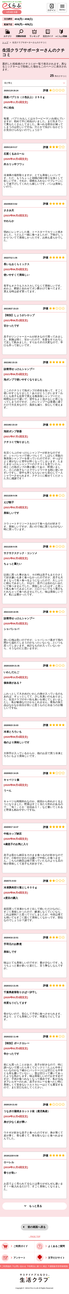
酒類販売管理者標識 (58, 1266)
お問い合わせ (20, 1266)
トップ (5, 42)
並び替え (14, 83)
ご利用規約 (6, 1266)
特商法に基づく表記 (38, 1266)
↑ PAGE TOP (34, 1236)
